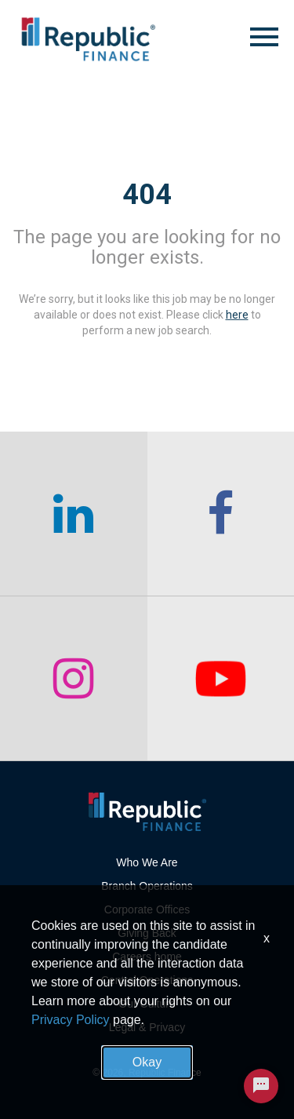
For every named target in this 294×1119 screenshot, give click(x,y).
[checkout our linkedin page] (73, 514)
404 (147, 194)
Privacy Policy (70, 1019)
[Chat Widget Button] (261, 1086)
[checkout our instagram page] (73, 678)
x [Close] (266, 938)
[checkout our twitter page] (221, 678)
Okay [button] (147, 1062)
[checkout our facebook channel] (221, 514)
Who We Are (146, 862)
